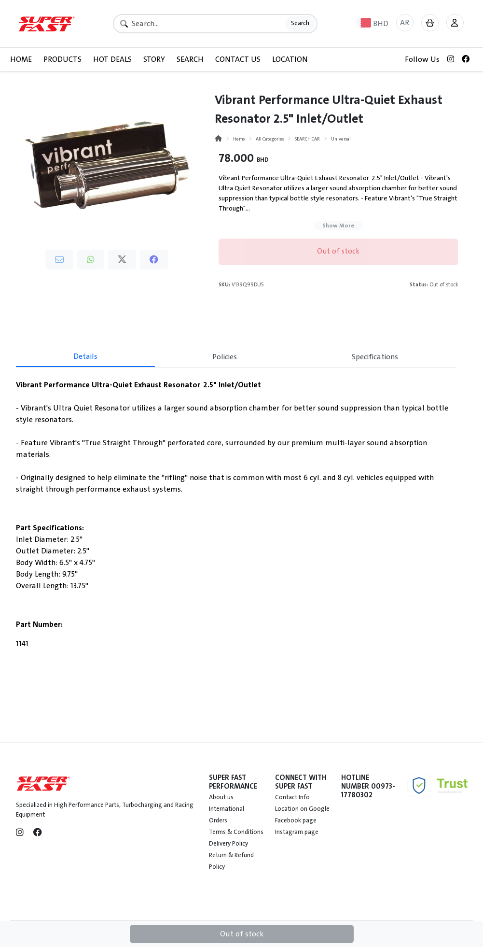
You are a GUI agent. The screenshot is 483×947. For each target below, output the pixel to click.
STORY (154, 59)
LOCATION (290, 59)
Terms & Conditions (236, 832)
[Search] (215, 23)
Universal (341, 139)
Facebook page (296, 820)
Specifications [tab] (375, 357)
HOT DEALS (112, 59)
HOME (21, 59)
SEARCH (190, 59)
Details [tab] (85, 356)
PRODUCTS (62, 59)
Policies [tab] (224, 357)
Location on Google (302, 809)
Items (239, 139)
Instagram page (296, 832)
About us (221, 797)
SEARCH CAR (307, 139)
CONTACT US (238, 59)
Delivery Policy (228, 843)
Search (300, 23)
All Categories (270, 139)
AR (404, 22)
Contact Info (292, 797)
